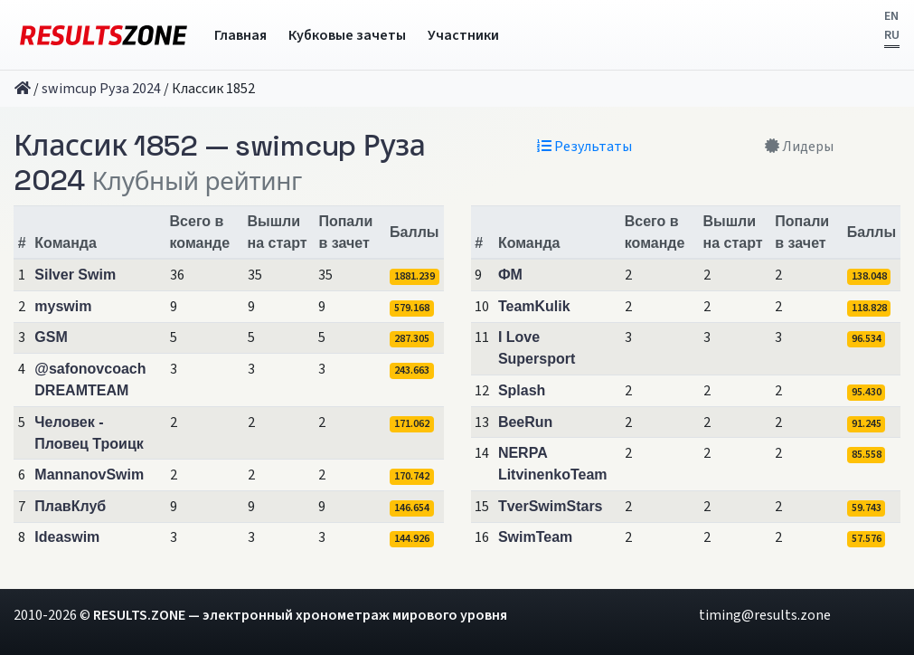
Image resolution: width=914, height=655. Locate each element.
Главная (240, 35)
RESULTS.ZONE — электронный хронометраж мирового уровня (300, 615)
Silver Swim (75, 274)
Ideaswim (66, 537)
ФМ (510, 274)
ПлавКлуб (70, 506)
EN (891, 16)
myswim (62, 306)
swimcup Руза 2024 (101, 89)
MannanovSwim (89, 474)
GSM (50, 337)
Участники (463, 35)
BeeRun (525, 422)
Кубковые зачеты (347, 35)
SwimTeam (535, 537)
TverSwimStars (550, 506)
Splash (521, 390)
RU (892, 35)
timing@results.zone (765, 615)
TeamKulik (534, 306)
